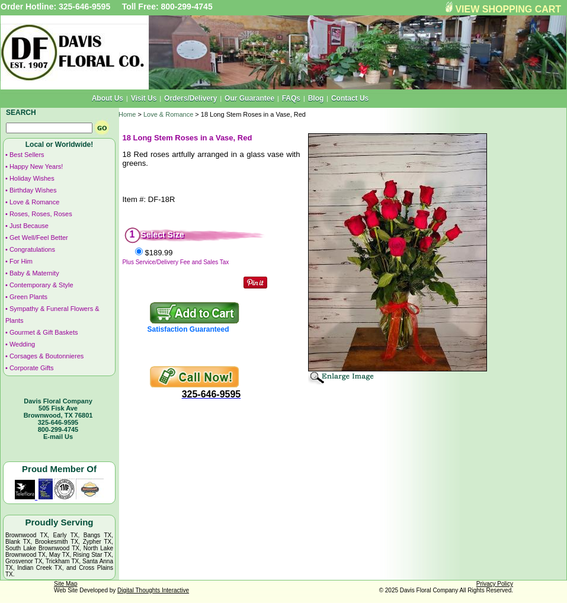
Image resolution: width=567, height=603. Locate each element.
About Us (107, 98)
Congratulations (32, 249)
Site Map (65, 583)
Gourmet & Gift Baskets (43, 332)
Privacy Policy (494, 583)
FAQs (291, 98)
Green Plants (28, 296)
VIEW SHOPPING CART (508, 9)
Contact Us (350, 98)
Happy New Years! (36, 166)
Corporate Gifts (31, 367)
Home (127, 114)
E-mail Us (58, 436)
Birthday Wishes (32, 190)
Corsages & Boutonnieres (46, 356)
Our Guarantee (249, 98)
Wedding (22, 344)
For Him (21, 261)
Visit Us (144, 98)
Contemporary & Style (41, 284)
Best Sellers (26, 154)
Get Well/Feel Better (38, 237)
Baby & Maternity (34, 273)
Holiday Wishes (32, 178)
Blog (316, 98)
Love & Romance (34, 202)
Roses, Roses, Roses (40, 213)
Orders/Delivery (190, 98)
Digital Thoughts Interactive (153, 590)
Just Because (29, 225)
